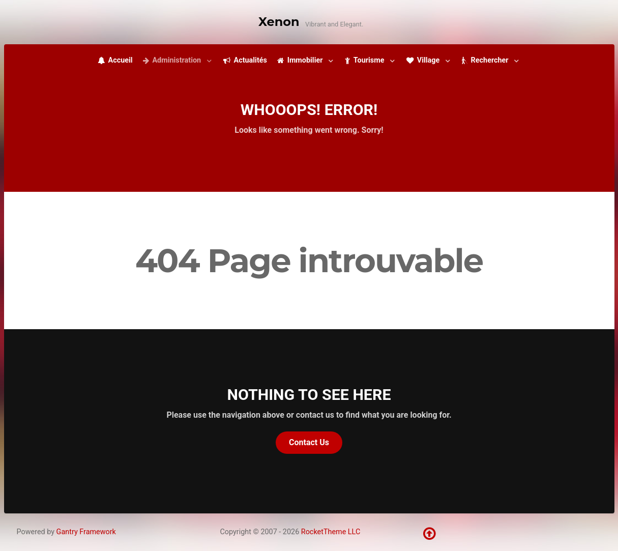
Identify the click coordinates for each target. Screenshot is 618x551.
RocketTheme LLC (330, 532)
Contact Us (309, 442)
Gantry (86, 532)
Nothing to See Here (309, 394)
